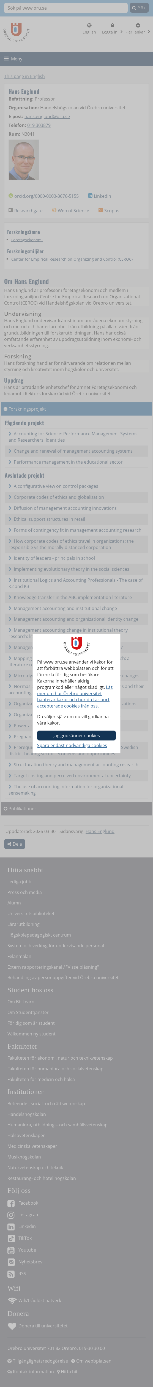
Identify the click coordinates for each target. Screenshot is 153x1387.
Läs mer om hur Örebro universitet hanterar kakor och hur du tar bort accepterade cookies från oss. (75, 696)
